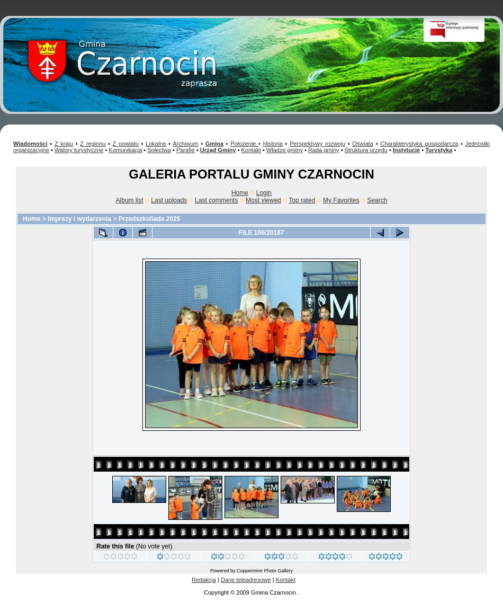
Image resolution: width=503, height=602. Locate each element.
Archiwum (185, 143)
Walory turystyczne (79, 150)
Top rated (302, 200)
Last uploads (169, 200)
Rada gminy (323, 150)
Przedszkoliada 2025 (150, 219)
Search (377, 200)
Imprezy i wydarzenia (79, 219)
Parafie (185, 150)
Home (239, 193)
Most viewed (263, 200)
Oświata (362, 143)
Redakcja (204, 580)
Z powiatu (126, 143)
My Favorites (341, 200)
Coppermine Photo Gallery (265, 570)
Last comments (216, 200)
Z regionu (92, 143)
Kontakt (251, 150)
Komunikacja (125, 150)
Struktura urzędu (366, 150)
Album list (129, 200)
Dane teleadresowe (246, 580)
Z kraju (64, 143)
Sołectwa (159, 150)
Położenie (244, 143)
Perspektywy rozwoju (317, 143)
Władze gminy (284, 150)
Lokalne (156, 143)
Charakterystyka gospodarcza (419, 143)
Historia (273, 143)
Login (264, 193)
